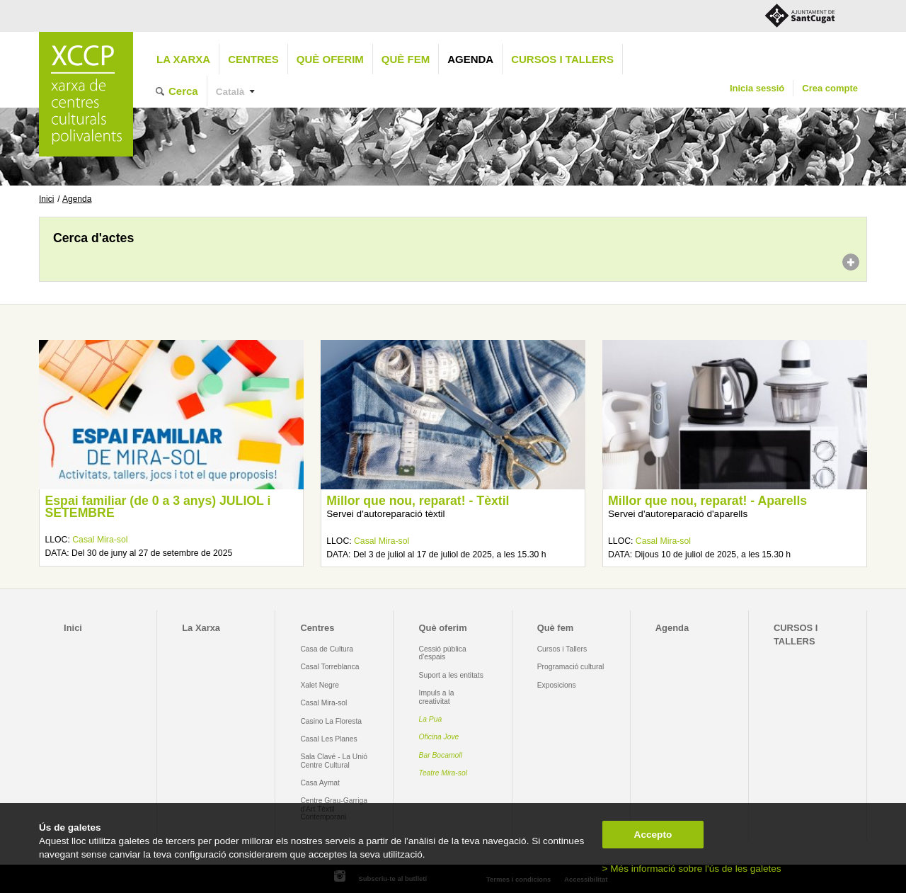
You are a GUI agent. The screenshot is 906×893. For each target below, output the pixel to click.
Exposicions (556, 685)
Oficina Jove (439, 737)
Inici (46, 199)
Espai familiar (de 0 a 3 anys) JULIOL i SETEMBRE (157, 507)
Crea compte (830, 88)
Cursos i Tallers (562, 649)
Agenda (470, 59)
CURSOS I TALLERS (562, 59)
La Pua (430, 719)
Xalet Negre (319, 685)
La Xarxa (183, 59)
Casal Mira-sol (99, 540)
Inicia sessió (757, 88)
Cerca (183, 91)
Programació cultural (570, 667)
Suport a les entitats (451, 675)
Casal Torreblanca (329, 667)
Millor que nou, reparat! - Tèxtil (417, 501)
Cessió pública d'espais (442, 653)
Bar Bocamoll (440, 755)
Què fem (406, 59)
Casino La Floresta (331, 721)
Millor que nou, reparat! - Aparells (707, 501)
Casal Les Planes (328, 739)
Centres (253, 59)
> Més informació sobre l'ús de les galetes (691, 868)
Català (230, 91)
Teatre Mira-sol (443, 773)
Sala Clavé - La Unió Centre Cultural (333, 760)
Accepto (653, 834)
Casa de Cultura (326, 649)
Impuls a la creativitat (436, 697)
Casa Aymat (320, 783)
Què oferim (330, 59)
